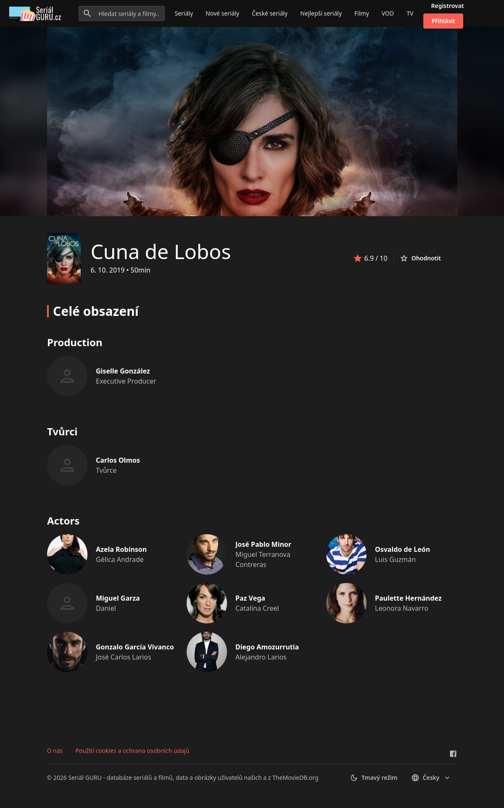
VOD (388, 13)
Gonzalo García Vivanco (135, 647)
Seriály (184, 13)
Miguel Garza (118, 598)
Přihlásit (443, 21)
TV (409, 13)
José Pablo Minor (263, 544)
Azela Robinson (121, 549)
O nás (55, 751)
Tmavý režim (374, 778)
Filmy (361, 13)
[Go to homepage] (36, 13)
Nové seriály (222, 13)
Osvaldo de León (402, 549)
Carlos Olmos (118, 460)
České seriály (270, 13)
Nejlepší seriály (321, 13)
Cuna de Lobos (161, 251)
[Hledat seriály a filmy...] (121, 13)
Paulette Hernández (408, 598)
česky (431, 778)
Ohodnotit (420, 258)
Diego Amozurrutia (267, 647)
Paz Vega (250, 598)
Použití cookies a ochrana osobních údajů (132, 751)
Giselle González (123, 371)
